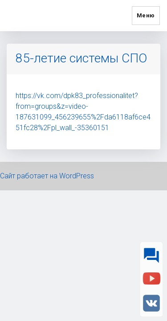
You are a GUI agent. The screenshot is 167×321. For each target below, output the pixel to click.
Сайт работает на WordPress (47, 176)
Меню (146, 15)
